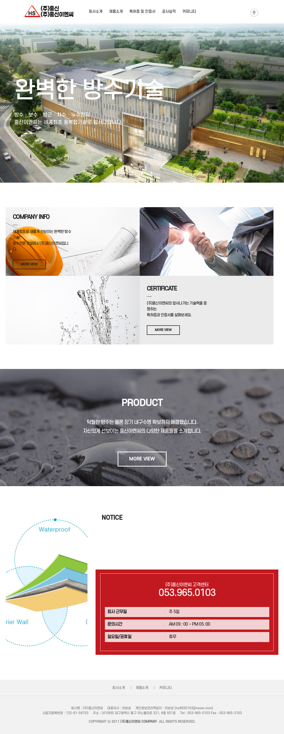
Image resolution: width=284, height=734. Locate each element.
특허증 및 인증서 (142, 11)
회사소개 (95, 11)
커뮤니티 (189, 11)
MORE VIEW (29, 264)
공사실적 (169, 11)
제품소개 (116, 11)
